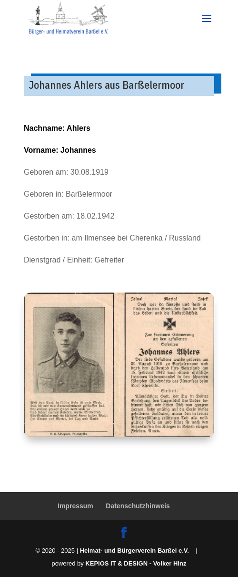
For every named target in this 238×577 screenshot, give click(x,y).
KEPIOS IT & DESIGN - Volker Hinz (135, 563)
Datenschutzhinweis (138, 506)
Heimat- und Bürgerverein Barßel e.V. (134, 550)
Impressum (75, 506)
